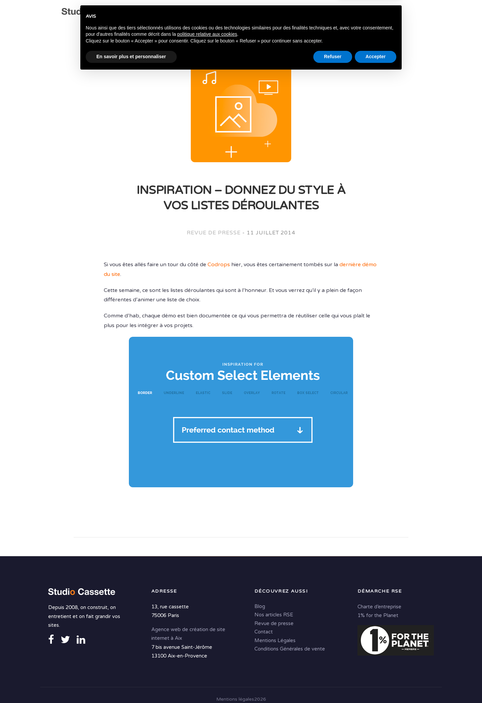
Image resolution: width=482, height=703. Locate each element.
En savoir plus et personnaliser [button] (131, 684)
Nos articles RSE (273, 614)
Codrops (219, 264)
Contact (183, 26)
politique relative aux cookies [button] (207, 662)
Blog (259, 606)
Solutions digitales (323, 14)
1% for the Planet (377, 615)
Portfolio (376, 14)
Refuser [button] (332, 684)
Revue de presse (214, 232)
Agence (170, 14)
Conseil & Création (256, 14)
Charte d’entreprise (379, 606)
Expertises (203, 14)
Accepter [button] (376, 684)
